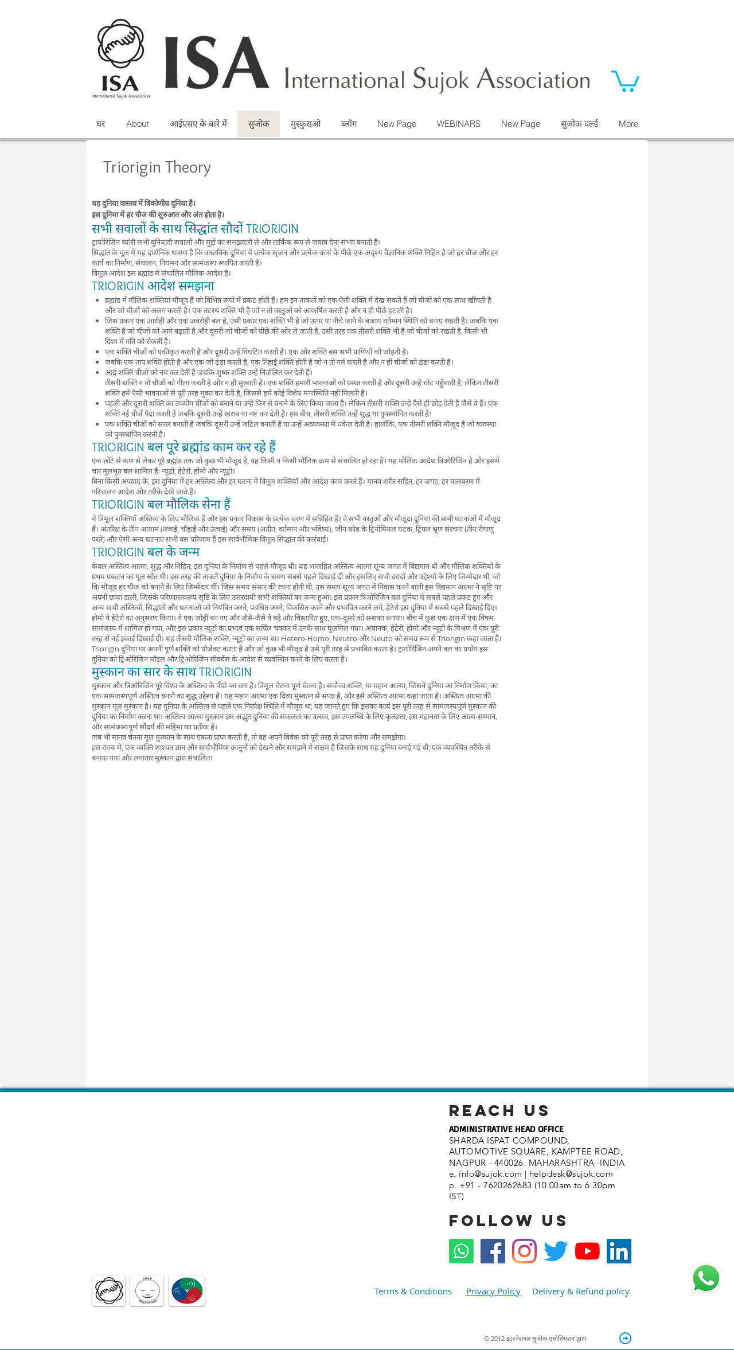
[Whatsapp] (461, 1251)
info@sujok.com (490, 1173)
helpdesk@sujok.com (571, 1173)
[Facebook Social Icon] (493, 1251)
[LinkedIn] (619, 1251)
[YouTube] (587, 1251)
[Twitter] (556, 1251)
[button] (625, 80)
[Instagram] (524, 1251)
